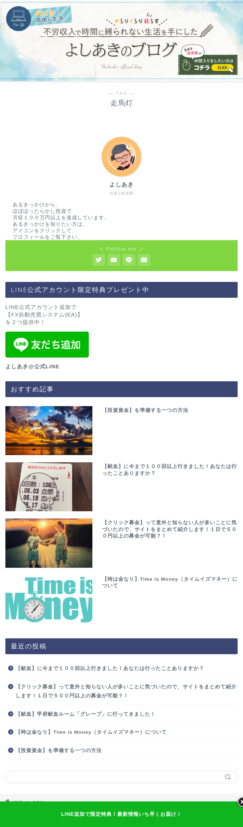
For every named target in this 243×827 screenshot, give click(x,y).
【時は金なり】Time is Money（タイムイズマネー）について (91, 732)
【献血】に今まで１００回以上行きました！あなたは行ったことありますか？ (109, 668)
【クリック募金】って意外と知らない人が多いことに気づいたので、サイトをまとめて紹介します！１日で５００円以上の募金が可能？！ (126, 691)
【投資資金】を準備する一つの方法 (58, 750)
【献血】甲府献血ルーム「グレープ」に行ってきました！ (85, 714)
